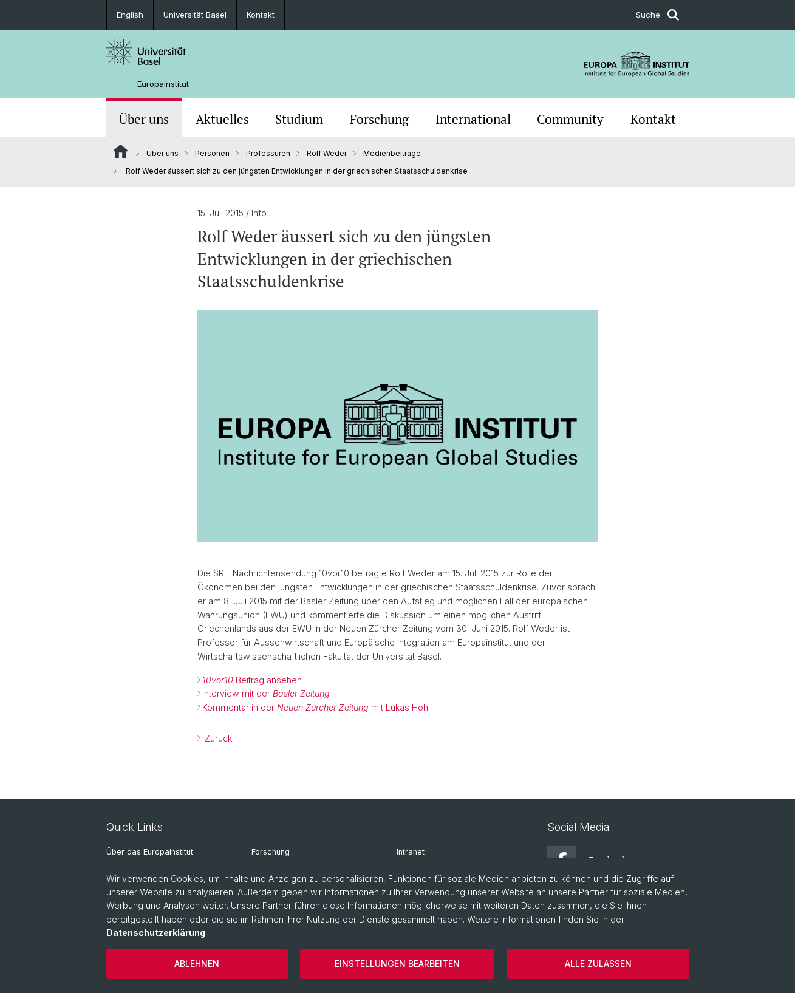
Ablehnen (196, 963)
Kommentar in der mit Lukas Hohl (316, 707)
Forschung (379, 119)
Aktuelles (222, 119)
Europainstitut (163, 84)
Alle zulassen (598, 963)
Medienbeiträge (392, 153)
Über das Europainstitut (149, 851)
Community (570, 119)
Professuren (268, 153)
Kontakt (261, 14)
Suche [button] (657, 15)
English (130, 14)
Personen (212, 153)
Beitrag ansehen (252, 680)
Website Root (121, 151)
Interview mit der (266, 693)
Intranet (411, 851)
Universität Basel (195, 14)
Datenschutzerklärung (155, 932)
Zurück (217, 738)
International (473, 119)
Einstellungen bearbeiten (397, 963)
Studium (299, 119)
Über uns (144, 119)
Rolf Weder (327, 153)
